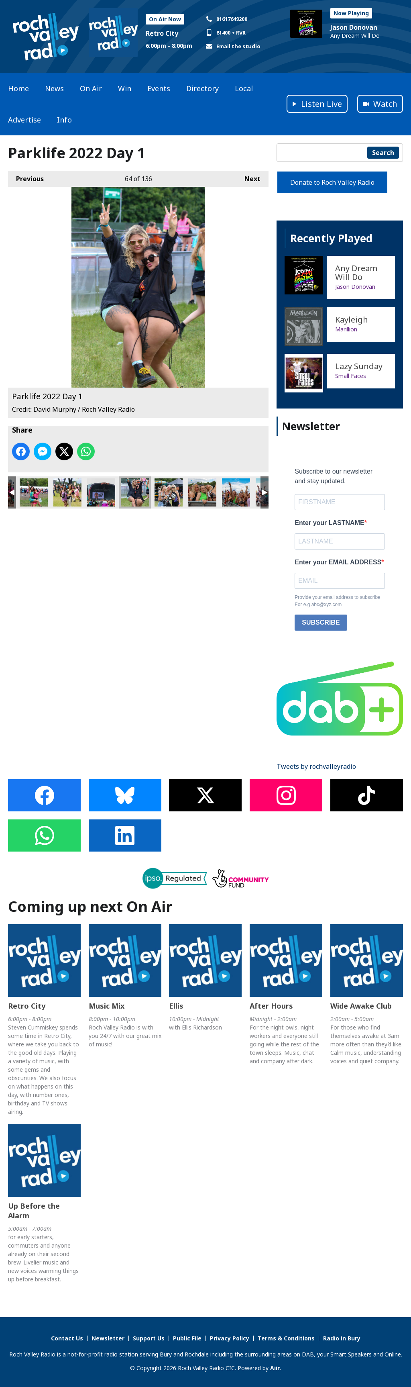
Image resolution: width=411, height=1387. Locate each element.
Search (383, 152)
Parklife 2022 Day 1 (34, 492)
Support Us (149, 1338)
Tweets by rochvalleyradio (316, 766)
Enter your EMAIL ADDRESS (338, 562)
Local (244, 88)
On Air (91, 88)
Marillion (346, 329)
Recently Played (331, 238)
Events (158, 88)
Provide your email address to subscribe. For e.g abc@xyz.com (338, 600)
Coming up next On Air (90, 906)
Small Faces (350, 376)
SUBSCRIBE (321, 622)
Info (64, 120)
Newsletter (108, 1338)
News (54, 88)
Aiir (275, 1368)
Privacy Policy (229, 1338)
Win (124, 88)
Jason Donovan (353, 27)
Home (18, 88)
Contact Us (67, 1338)
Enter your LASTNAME (329, 522)
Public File (187, 1338)
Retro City (162, 33)
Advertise (24, 120)
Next (248, 177)
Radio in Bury (341, 1338)
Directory (202, 88)
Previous (26, 177)
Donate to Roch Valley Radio (332, 182)
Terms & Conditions (286, 1338)
